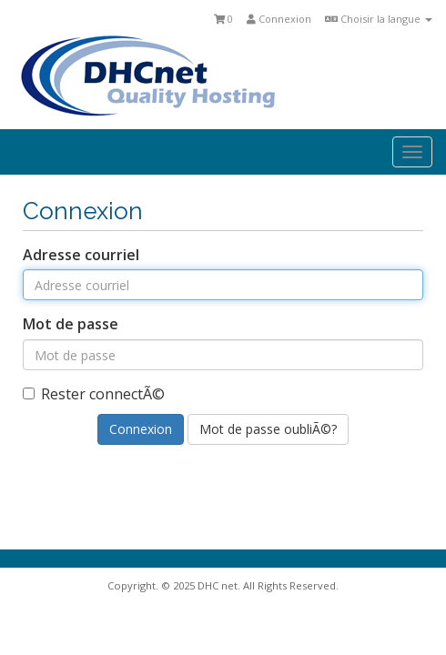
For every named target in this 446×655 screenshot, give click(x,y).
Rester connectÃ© (94, 394)
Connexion (279, 18)
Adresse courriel (81, 255)
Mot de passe (70, 324)
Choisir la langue (378, 18)
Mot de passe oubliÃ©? (268, 429)
